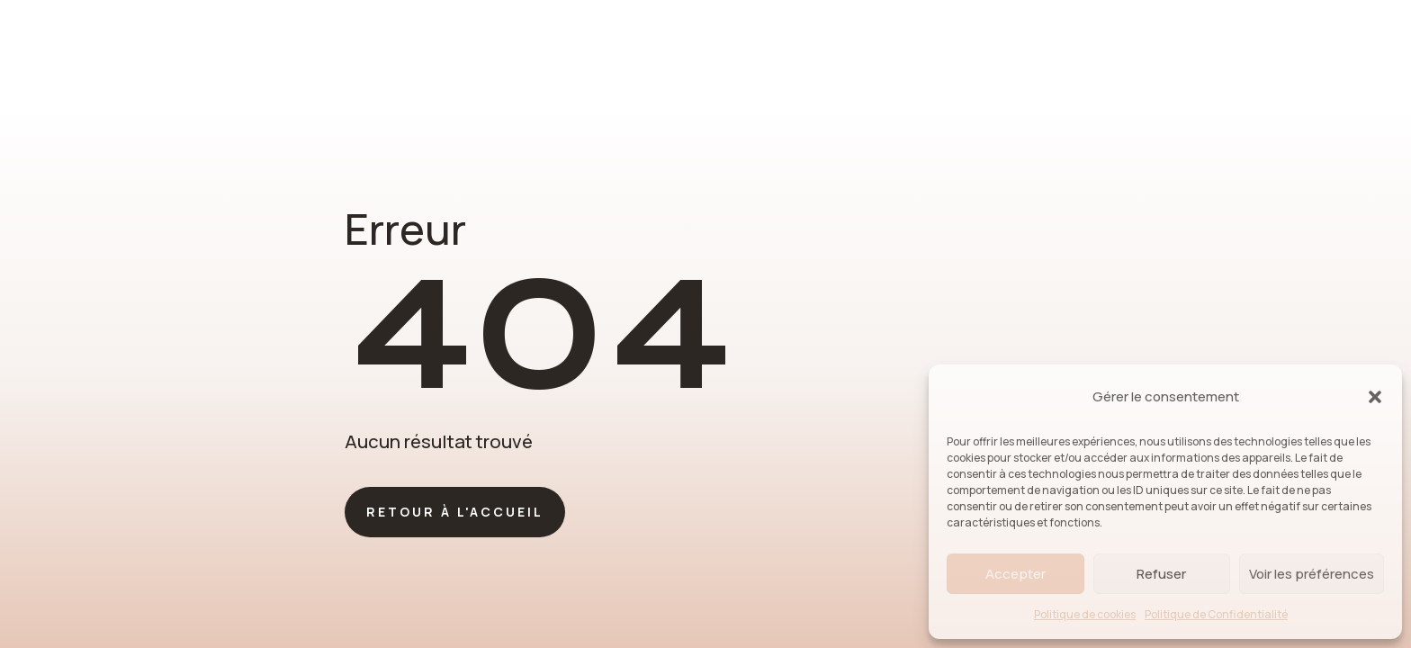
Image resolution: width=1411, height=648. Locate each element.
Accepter (1015, 573)
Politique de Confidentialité (1216, 614)
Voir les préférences (1311, 573)
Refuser (1161, 573)
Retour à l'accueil (455, 511)
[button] (1375, 397)
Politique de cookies (1085, 614)
